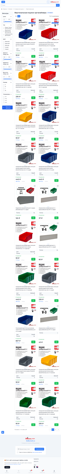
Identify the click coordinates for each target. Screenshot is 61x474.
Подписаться (39, 449)
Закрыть (7, 467)
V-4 (6, 102)
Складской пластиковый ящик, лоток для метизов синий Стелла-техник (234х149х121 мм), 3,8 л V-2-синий (48, 127)
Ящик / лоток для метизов (8, 28)
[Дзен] (34, 467)
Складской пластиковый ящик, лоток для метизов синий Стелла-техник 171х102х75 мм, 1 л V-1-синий (25, 44)
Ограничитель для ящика (8, 34)
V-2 (6, 98)
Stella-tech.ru (30, 441)
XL (5, 90)
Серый (6, 49)
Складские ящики (18, 9)
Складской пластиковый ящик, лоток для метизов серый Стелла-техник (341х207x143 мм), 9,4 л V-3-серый (25, 168)
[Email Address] (25, 449)
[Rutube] (37, 467)
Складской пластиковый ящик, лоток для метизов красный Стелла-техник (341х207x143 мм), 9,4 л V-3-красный (48, 44)
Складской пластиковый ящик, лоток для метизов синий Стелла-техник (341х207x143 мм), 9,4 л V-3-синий (48, 168)
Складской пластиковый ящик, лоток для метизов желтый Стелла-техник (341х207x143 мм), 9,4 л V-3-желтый (48, 371)
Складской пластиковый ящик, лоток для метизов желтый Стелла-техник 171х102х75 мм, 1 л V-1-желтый (25, 127)
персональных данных (37, 452)
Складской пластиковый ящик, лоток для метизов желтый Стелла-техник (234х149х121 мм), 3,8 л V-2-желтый (25, 85)
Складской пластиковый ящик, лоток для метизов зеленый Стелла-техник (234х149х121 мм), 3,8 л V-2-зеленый (48, 412)
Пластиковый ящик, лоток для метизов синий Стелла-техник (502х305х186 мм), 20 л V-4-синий (25, 330)
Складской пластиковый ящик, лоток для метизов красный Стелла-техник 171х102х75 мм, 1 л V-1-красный (25, 247)
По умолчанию (54, 16)
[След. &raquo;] (58, 429)
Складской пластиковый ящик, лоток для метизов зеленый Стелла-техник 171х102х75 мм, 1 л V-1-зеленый (25, 412)
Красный (7, 43)
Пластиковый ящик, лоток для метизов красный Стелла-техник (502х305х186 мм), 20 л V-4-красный (48, 85)
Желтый (7, 45)
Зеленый (7, 41)
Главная (4, 9)
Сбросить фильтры (7, 107)
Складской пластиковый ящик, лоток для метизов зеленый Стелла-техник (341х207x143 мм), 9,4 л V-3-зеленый (25, 288)
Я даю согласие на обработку (30, 452)
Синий (6, 47)
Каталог (10, 9)
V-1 (5, 96)
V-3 (6, 100)
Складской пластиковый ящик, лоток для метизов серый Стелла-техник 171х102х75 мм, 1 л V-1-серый (25, 371)
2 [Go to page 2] (55, 429)
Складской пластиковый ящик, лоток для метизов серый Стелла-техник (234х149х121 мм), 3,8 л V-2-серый (48, 288)
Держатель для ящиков (8, 31)
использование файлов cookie (13, 464)
